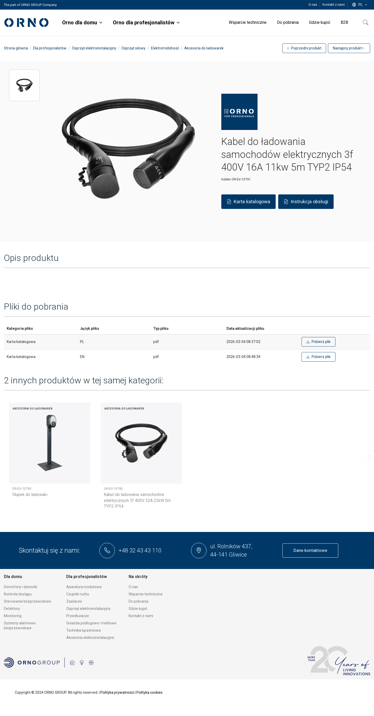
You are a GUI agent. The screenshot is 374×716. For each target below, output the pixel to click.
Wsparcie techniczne (146, 594)
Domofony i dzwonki (20, 587)
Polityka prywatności (117, 692)
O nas (313, 4)
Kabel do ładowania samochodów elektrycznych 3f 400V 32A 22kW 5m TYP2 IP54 (137, 500)
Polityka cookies (149, 692)
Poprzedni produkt (304, 48)
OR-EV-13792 (113, 489)
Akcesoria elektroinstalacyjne (90, 637)
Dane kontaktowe (310, 550)
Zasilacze (74, 601)
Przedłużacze (77, 616)
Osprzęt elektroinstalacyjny (88, 609)
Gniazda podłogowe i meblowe (91, 623)
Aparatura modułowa (83, 587)
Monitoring (12, 616)
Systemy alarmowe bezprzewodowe (20, 625)
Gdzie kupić (138, 609)
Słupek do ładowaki (29, 494)
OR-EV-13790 (21, 489)
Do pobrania (138, 601)
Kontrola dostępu (18, 594)
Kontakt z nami (333, 4)
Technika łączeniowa (83, 630)
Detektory (12, 609)
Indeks (226, 179)
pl (360, 5)
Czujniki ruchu (77, 594)
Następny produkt (348, 48)
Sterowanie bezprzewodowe (27, 601)
